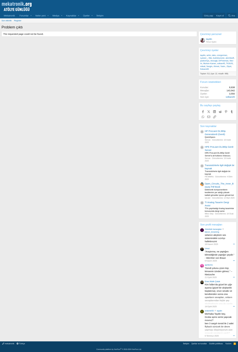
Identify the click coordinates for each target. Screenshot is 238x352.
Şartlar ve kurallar (199, 343)
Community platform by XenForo (119, 349)
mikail (202, 66)
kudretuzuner (218, 58)
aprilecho (209, 265)
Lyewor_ (204, 58)
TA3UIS (229, 63)
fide (210, 58)
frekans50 (204, 69)
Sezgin (209, 66)
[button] (31, 15)
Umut (207, 248)
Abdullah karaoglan (213, 229)
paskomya (204, 61)
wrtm (209, 55)
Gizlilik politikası (216, 343)
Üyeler (86, 15)
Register (17, 20)
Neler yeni (40, 15)
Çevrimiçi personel (210, 34)
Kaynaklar (71, 15)
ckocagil (213, 61)
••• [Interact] (234, 244)
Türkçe (21, 343)
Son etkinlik (7, 20)
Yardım (228, 343)
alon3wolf (230, 58)
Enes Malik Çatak (212, 281)
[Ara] (231, 15)
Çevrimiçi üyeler (209, 50)
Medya (56, 15)
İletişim (100, 15)
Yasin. (223, 66)
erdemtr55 (209, 311)
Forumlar (24, 15)
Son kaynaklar (208, 126)
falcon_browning (212, 232)
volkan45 (221, 63)
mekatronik (8, 343)
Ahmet (216, 66)
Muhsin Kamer (209, 63)
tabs (214, 55)
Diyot (229, 66)
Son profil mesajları (211, 224)
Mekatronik (9, 15)
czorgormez (222, 55)
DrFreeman (224, 61)
